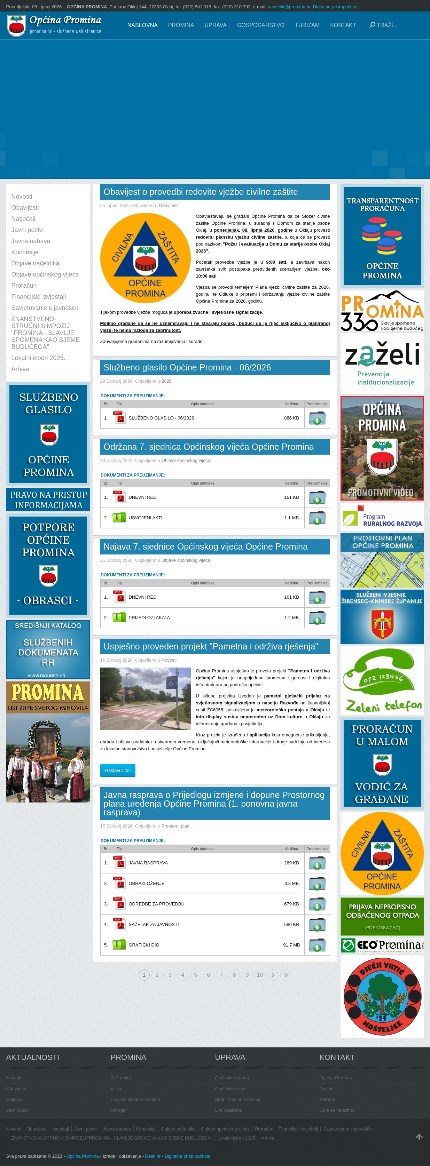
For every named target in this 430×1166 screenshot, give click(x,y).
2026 (167, 381)
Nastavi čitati (118, 770)
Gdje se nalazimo (337, 1110)
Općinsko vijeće (231, 1088)
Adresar (328, 1099)
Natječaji (15, 1099)
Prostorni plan (175, 826)
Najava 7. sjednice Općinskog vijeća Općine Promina (206, 546)
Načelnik (328, 1088)
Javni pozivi (18, 1110)
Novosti (169, 660)
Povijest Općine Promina (135, 1099)
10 (260, 975)
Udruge (118, 1110)
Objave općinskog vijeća (186, 460)
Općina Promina (336, 1077)
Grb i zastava (228, 1110)
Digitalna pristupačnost (336, 6)
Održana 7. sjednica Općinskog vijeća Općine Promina (209, 447)
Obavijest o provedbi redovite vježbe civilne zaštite (201, 192)
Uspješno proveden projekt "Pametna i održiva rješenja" (211, 646)
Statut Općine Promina (238, 1099)
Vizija (116, 1088)
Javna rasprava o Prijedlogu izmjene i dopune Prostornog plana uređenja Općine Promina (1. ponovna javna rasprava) (214, 803)
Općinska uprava (232, 1077)
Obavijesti (169, 205)
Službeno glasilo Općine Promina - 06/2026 (187, 367)
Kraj (285, 975)
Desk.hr (153, 1156)
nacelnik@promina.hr (289, 6)
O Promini (121, 1077)
